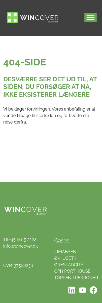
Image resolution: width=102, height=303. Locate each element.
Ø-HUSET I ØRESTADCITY (69, 261)
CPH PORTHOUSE (72, 271)
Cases (62, 240)
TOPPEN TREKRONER (76, 277)
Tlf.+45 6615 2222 (19, 239)
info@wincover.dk (20, 246)
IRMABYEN (65, 251)
